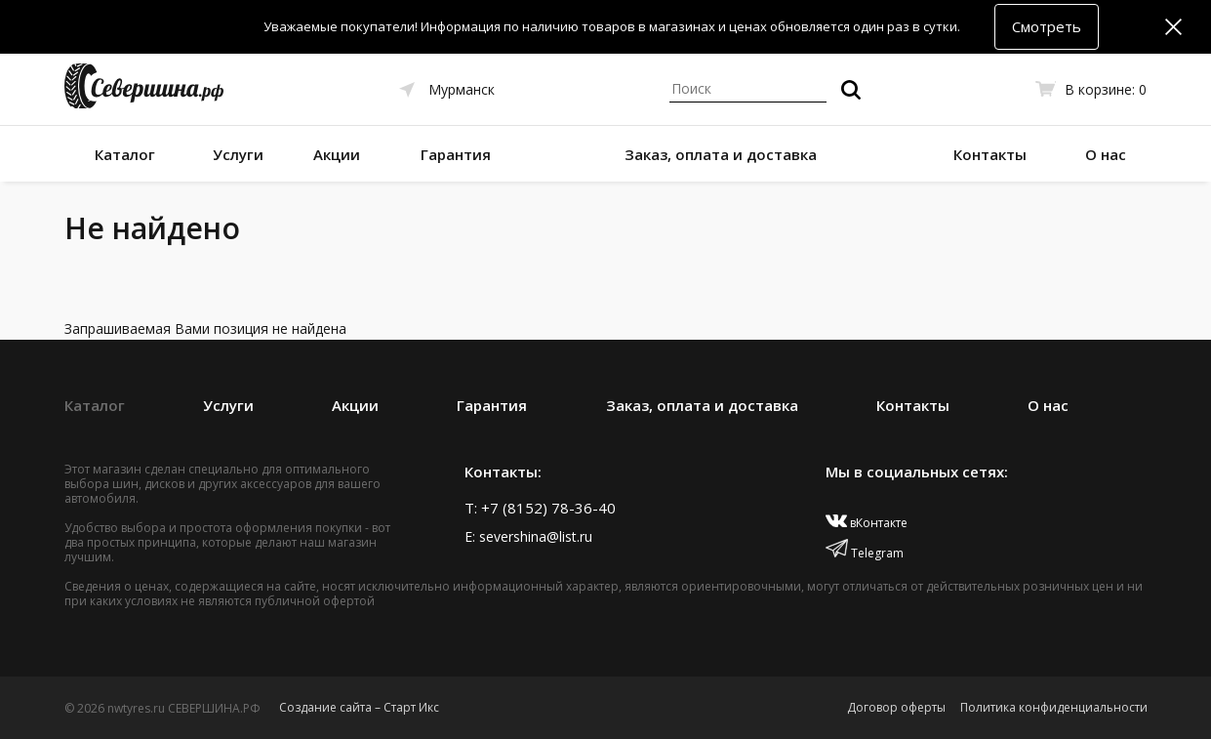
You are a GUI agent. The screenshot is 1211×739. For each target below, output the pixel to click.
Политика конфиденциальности (1054, 707)
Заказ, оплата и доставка (721, 154)
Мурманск (461, 89)
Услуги (238, 154)
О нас (1105, 154)
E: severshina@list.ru (528, 536)
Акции (336, 154)
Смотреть (1046, 26)
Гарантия (456, 154)
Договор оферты (896, 707)
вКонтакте (867, 522)
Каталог (125, 154)
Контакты (990, 154)
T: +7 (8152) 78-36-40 (540, 507)
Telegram (865, 553)
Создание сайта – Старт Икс (359, 707)
